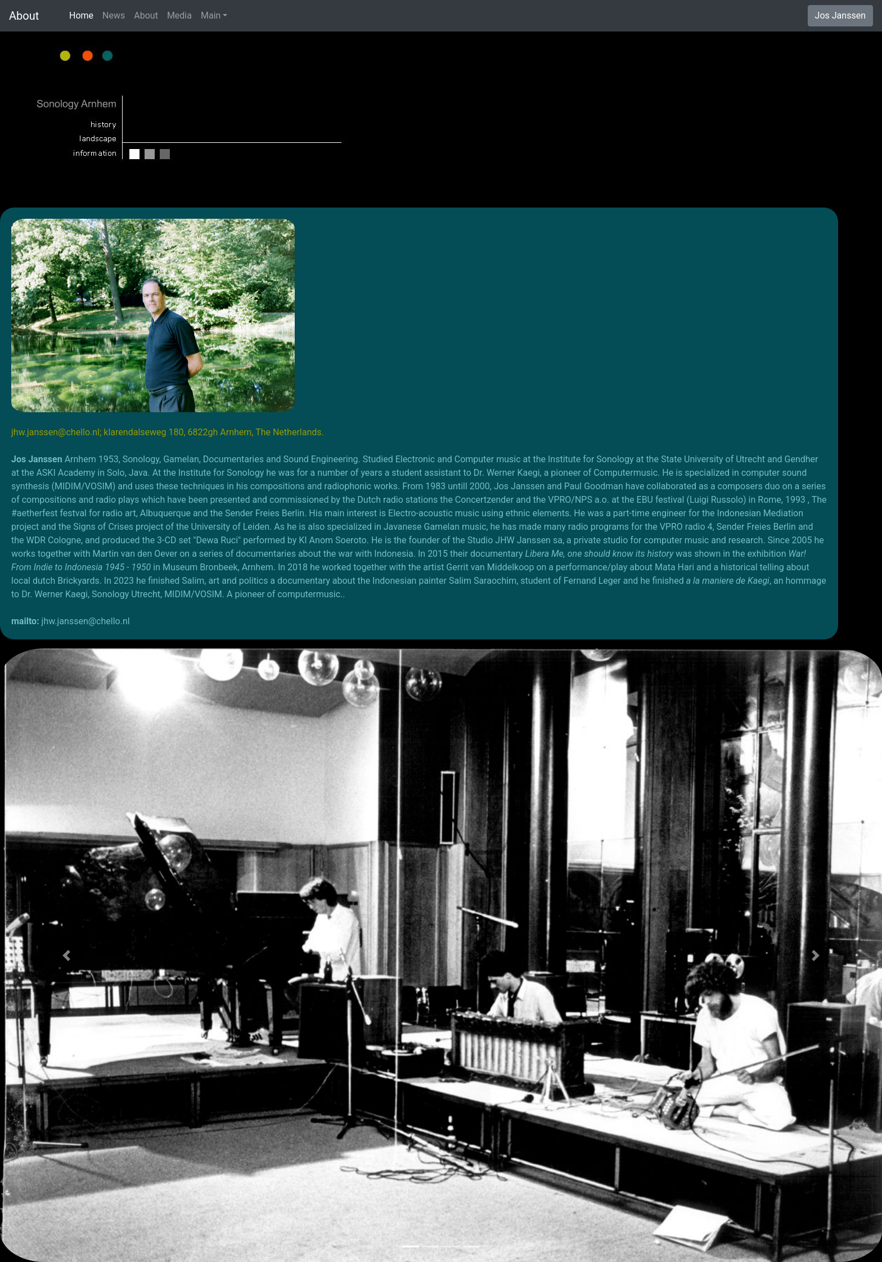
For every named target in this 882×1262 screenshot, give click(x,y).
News (113, 15)
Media (179, 15)
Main (210, 15)
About (32, 15)
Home (83, 15)
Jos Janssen (840, 15)
